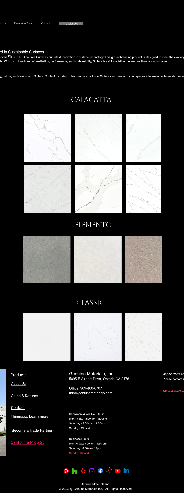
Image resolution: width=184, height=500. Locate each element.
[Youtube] (117, 470)
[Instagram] (92, 470)
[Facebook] (100, 470)
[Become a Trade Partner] (31, 430)
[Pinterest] (66, 470)
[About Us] (18, 383)
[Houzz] (74, 470)
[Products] (18, 374)
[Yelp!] (83, 470)
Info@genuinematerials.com (90, 393)
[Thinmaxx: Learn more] (29, 416)
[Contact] (18, 407)
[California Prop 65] (27, 442)
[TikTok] (109, 470)
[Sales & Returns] (24, 395)
